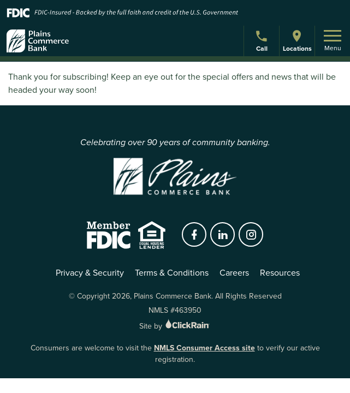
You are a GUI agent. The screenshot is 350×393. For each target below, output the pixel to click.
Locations (297, 40)
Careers (234, 272)
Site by (175, 326)
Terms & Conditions (172, 272)
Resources (280, 272)
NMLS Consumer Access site (204, 347)
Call (263, 42)
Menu (332, 41)
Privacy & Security (90, 272)
